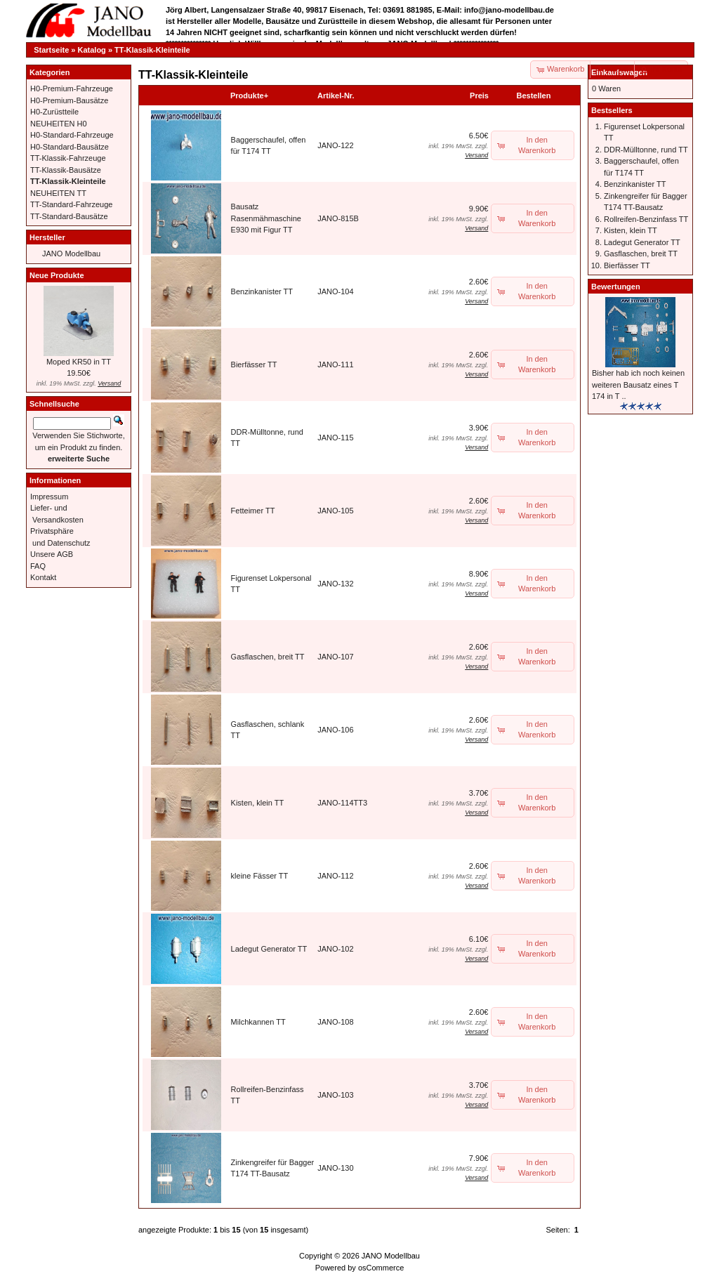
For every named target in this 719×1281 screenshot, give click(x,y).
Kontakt (43, 577)
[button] (613, 69)
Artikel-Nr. (336, 95)
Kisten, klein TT (257, 803)
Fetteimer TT (253, 510)
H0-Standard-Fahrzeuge (72, 135)
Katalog (92, 50)
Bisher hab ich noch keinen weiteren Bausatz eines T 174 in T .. (638, 384)
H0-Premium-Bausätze (69, 100)
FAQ (38, 566)
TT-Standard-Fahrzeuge (71, 204)
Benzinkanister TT (262, 291)
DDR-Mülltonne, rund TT (646, 149)
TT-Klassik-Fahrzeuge (68, 158)
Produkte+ (249, 95)
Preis (479, 95)
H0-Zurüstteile (54, 111)
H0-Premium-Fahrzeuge (71, 88)
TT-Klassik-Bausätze (65, 170)
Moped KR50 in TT (78, 361)
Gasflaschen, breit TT (268, 656)
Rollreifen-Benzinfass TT (646, 219)
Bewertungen (615, 286)
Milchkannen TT (258, 1022)
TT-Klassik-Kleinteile (152, 50)
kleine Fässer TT (260, 876)
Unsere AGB (51, 554)
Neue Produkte (56, 275)
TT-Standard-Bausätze (69, 216)
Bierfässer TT (254, 364)
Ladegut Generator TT (269, 949)
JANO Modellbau (71, 253)
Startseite (51, 50)
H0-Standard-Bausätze (69, 147)
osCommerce (381, 1267)
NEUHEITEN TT (58, 193)
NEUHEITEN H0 (58, 123)
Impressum (49, 496)
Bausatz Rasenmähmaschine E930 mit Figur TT (266, 218)
